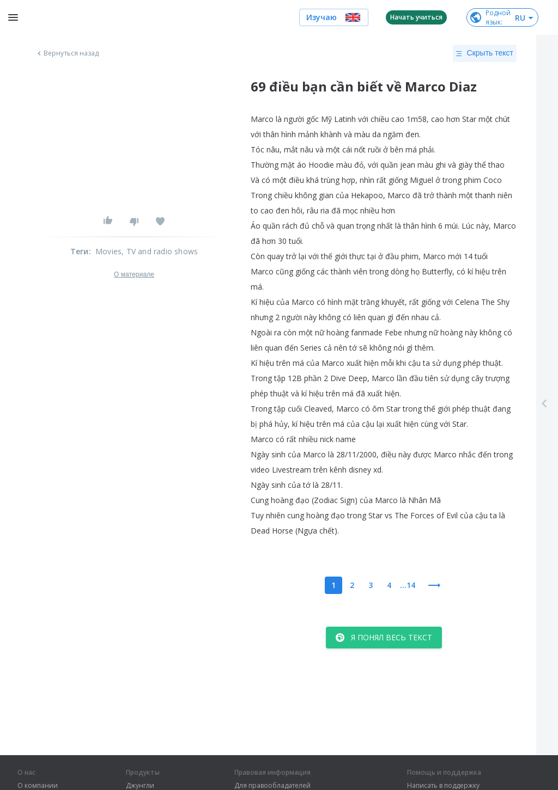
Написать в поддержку (443, 785)
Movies (108, 251)
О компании (37, 785)
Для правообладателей (272, 785)
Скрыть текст (484, 53)
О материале (134, 274)
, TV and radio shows (160, 251)
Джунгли (140, 785)
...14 (407, 585)
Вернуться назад (67, 53)
